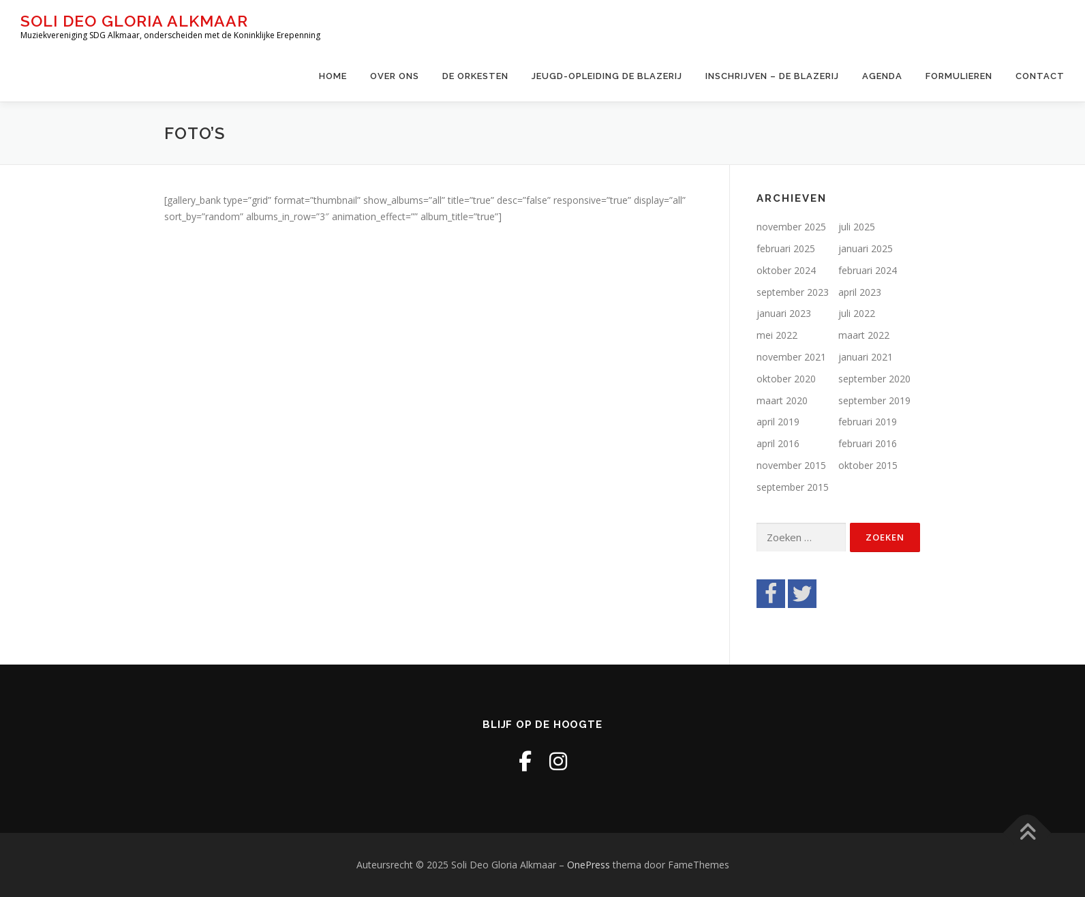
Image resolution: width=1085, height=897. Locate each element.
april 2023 (859, 292)
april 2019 (778, 421)
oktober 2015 (868, 465)
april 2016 (778, 443)
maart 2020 (782, 400)
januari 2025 (865, 248)
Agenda (882, 76)
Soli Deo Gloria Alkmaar (134, 21)
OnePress (588, 864)
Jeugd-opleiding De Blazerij (607, 76)
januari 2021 (865, 356)
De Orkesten (475, 76)
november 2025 (791, 226)
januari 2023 (784, 313)
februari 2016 (867, 443)
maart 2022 (863, 335)
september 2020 (874, 378)
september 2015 (793, 487)
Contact (1040, 76)
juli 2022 (856, 313)
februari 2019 (867, 421)
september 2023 (793, 292)
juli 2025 (856, 226)
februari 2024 (867, 270)
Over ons (394, 76)
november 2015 (791, 465)
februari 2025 (786, 248)
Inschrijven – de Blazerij (772, 76)
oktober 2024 (786, 270)
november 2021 (791, 356)
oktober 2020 (786, 378)
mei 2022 (777, 335)
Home (333, 76)
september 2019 (874, 400)
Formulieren (959, 76)
